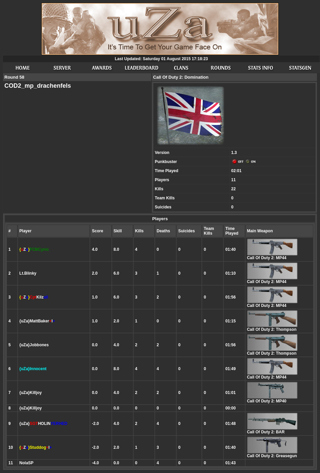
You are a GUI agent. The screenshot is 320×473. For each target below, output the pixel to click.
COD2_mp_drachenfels (37, 85)
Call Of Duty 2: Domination (181, 77)
